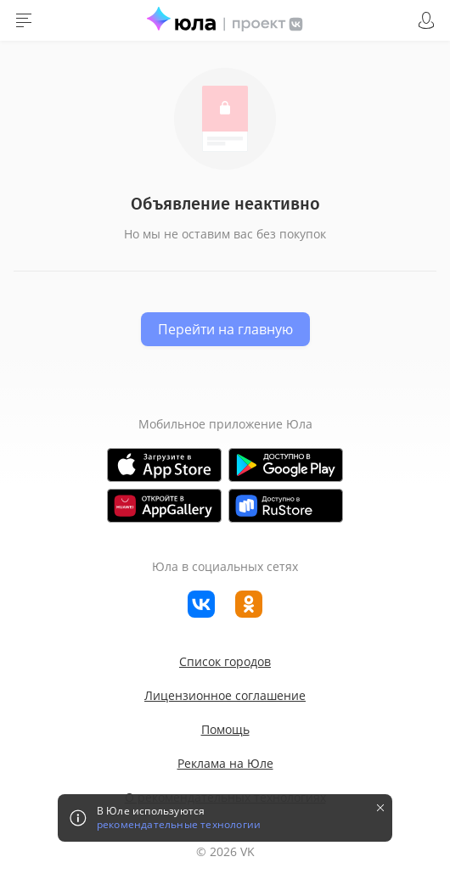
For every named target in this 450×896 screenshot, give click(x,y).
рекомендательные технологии (179, 825)
